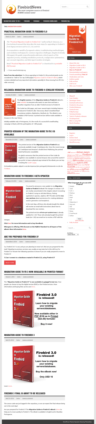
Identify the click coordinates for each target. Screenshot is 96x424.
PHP (71, 197)
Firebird (27, 21)
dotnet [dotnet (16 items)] (73, 155)
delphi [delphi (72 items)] (87, 152)
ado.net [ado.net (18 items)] (73, 152)
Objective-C (74, 202)
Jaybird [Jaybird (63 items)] (79, 162)
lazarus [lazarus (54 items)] (70, 164)
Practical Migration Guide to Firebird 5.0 (25, 42)
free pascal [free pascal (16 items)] (69, 161)
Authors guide (74, 79)
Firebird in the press (76, 105)
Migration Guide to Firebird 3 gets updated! (26, 176)
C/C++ (72, 191)
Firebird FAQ (65, 21)
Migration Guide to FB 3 (77, 67)
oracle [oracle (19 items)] (81, 167)
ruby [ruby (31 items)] (83, 171)
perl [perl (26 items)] (68, 169)
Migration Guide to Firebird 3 (19, 335)
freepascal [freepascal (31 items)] (87, 158)
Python (72, 193)
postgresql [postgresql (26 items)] (77, 169)
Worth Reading (74, 123)
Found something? (78, 74)
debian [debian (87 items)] (79, 152)
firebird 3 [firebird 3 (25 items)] (78, 157)
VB (71, 206)
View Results (79, 220)
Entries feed (73, 137)
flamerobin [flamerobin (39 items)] (79, 158)
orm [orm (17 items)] (84, 167)
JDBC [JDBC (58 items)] (85, 162)
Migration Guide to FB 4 (12, 21)
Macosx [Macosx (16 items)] (79, 165)
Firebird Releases (75, 107)
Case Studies (73, 98)
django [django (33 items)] (69, 155)
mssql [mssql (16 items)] (83, 165)
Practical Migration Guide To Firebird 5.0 (25, 31)
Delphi (72, 186)
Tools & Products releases (78, 116)
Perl (71, 195)
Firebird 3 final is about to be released (24, 393)
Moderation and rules (76, 77)
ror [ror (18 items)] (80, 171)
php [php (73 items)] (72, 169)
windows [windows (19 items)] (77, 173)
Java (71, 188)
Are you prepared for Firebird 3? (21, 236)
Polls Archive (73, 222)
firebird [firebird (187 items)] (87, 154)
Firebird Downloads (50, 21)
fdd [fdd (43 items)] (77, 155)
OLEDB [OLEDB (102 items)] (71, 166)
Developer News (75, 100)
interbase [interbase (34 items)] (88, 161)
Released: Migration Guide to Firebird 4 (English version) (34, 89)
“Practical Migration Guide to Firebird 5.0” (26, 63)
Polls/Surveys (73, 112)
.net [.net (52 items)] (69, 152)
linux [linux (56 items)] (75, 164)
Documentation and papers (78, 72)
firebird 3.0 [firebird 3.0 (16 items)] (83, 157)
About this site (74, 63)
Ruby (71, 211)
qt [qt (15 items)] (72, 171)
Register (72, 133)
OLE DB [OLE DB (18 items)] (77, 167)
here (9, 223)
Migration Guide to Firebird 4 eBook (46, 77)
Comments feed (74, 140)
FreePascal (73, 213)
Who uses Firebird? (75, 86)
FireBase (36, 21)
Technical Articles (75, 114)
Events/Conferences (76, 103)
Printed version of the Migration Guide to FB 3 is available (29, 133)
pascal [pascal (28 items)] (88, 167)
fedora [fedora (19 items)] (80, 155)
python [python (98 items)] (85, 169)
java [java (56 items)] (69, 162)
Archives (70, 233)
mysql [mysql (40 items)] (87, 165)
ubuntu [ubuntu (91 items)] (71, 172)
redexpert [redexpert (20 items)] (76, 171)
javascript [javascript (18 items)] (73, 163)
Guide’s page (32, 162)
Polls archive (73, 81)
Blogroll (72, 96)
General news (74, 109)
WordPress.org (74, 142)
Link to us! (72, 83)
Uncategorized (74, 118)
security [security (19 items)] (87, 171)
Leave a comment (28, 36)
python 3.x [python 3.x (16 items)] (69, 171)
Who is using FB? (75, 121)
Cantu (19, 36)
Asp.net (72, 204)
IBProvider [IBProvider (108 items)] (78, 160)
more (10, 386)
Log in (71, 135)
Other (72, 215)
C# (71, 200)
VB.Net (72, 209)
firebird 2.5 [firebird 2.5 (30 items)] (71, 157)
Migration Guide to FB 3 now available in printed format (33, 271)
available (23, 102)
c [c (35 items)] (75, 152)
